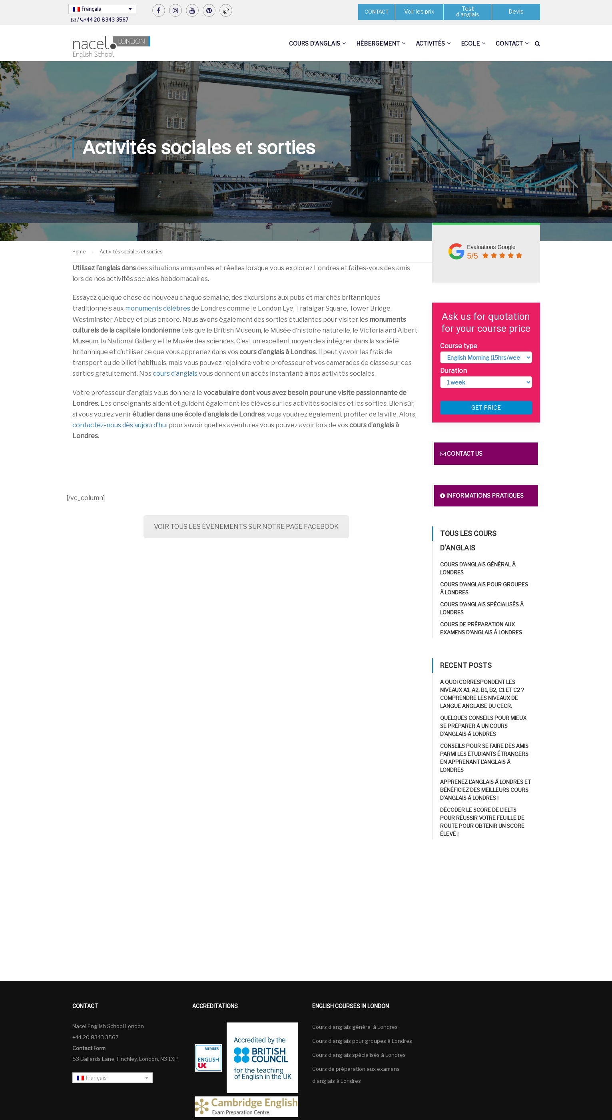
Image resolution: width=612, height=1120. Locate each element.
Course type (458, 346)
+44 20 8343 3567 (106, 20)
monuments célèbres (157, 309)
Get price (486, 408)
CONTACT (377, 11)
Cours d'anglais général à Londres (355, 1027)
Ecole (470, 43)
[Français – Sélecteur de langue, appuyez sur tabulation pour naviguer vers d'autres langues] (102, 9)
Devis (516, 11)
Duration (453, 371)
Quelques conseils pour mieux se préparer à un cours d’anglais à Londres (483, 726)
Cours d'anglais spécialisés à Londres (359, 1055)
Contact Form (89, 1048)
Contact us (461, 453)
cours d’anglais (175, 374)
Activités (430, 43)
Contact (509, 43)
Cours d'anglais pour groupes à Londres (362, 1041)
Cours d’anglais (314, 43)
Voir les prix (419, 11)
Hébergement (378, 43)
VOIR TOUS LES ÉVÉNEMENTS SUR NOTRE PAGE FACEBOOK (246, 526)
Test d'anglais (467, 12)
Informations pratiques (482, 495)
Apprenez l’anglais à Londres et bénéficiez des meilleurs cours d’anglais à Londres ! (485, 790)
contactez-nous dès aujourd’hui (119, 425)
